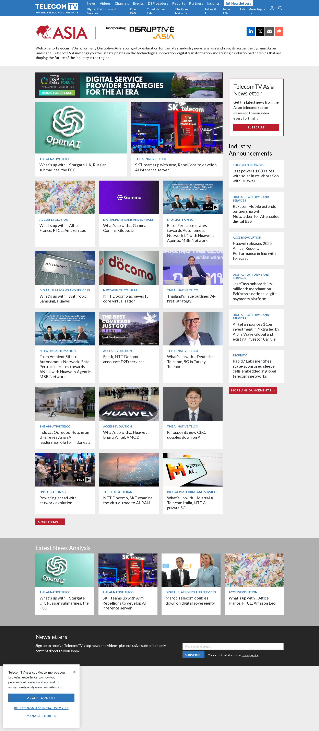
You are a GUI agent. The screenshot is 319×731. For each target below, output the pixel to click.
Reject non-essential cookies (41, 708)
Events (138, 3)
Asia (242, 9)
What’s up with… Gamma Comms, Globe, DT (124, 228)
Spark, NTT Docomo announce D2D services (123, 359)
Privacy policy (250, 655)
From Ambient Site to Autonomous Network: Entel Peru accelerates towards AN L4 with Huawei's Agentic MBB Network (65, 366)
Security (240, 355)
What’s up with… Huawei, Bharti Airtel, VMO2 (125, 434)
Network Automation (57, 351)
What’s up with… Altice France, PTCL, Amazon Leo (62, 228)
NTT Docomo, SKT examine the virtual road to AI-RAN (128, 500)
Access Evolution (53, 219)
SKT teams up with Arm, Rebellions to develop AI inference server (124, 603)
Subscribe (256, 127)
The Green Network (182, 11)
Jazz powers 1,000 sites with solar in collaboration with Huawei (256, 176)
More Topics (256, 11)
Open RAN (133, 11)
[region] (41, 696)
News (91, 3)
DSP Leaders (158, 3)
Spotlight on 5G (180, 219)
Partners (196, 3)
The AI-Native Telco (55, 159)
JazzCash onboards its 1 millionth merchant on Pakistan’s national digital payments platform (255, 291)
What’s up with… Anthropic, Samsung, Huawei (63, 298)
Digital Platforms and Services (101, 11)
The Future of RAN (117, 492)
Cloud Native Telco (156, 11)
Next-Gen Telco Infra (120, 290)
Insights (213, 3)
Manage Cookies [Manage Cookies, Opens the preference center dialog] (41, 716)
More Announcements (253, 390)
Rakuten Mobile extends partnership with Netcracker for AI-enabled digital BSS (256, 214)
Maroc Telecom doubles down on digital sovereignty (190, 600)
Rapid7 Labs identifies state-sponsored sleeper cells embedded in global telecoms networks (254, 368)
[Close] (74, 671)
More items (50, 522)
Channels (122, 3)
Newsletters (238, 3)
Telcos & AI (210, 11)
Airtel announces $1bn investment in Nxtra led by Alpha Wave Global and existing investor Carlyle (256, 331)
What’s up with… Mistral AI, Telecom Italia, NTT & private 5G (191, 502)
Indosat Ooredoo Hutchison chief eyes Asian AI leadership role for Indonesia (64, 437)
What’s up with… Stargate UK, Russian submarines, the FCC (72, 167)
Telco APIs (226, 11)
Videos (105, 3)
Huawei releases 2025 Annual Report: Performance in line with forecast (254, 251)
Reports (178, 3)
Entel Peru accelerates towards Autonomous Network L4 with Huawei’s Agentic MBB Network (190, 233)
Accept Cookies (41, 697)
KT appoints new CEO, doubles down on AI (186, 434)
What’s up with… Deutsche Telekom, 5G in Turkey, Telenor (190, 361)
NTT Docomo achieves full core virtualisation (127, 298)
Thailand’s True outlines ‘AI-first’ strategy (191, 298)
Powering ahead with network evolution (57, 500)
